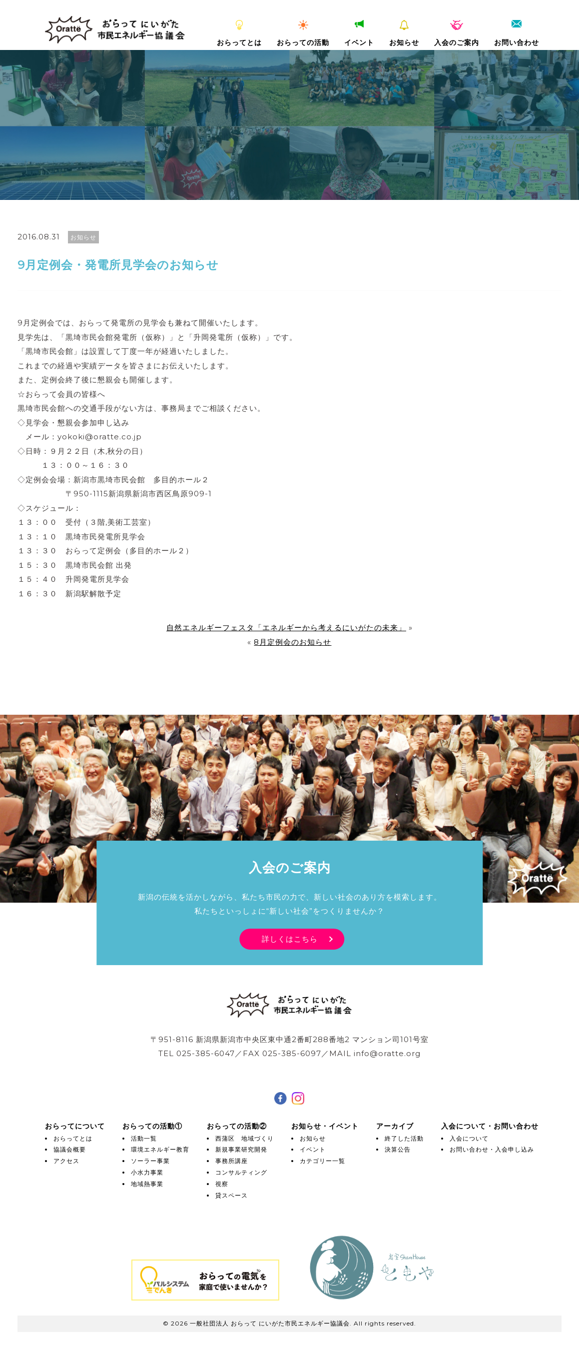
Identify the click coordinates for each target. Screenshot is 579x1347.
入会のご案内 (456, 33)
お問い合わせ (516, 33)
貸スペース (231, 1195)
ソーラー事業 (150, 1161)
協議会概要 (69, 1149)
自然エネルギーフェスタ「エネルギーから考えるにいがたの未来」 (286, 627)
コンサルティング (241, 1172)
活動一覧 (144, 1138)
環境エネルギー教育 (160, 1149)
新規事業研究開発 (241, 1149)
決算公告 (398, 1149)
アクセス (66, 1161)
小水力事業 (147, 1172)
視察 (221, 1184)
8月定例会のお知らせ (292, 642)
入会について (469, 1138)
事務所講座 (231, 1161)
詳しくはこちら (290, 939)
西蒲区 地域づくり (244, 1138)
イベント (359, 33)
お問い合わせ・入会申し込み (492, 1149)
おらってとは (239, 33)
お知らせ (404, 33)
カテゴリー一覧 (322, 1161)
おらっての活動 (303, 33)
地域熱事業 (147, 1184)
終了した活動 (404, 1138)
